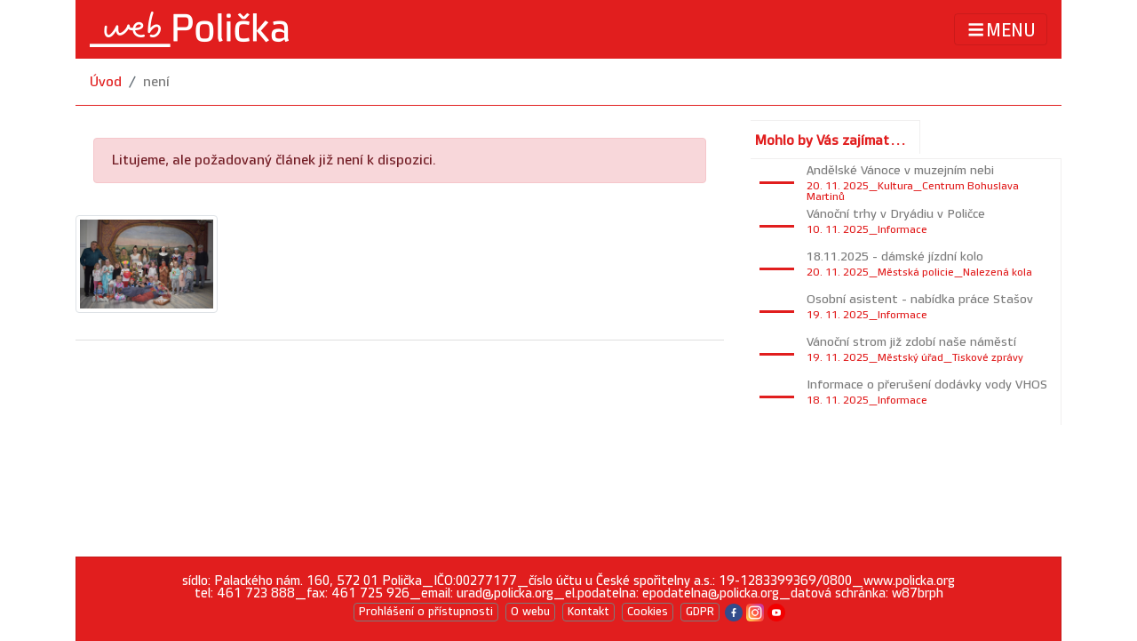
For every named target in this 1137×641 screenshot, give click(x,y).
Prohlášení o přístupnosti (426, 612)
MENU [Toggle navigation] (1001, 30)
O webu (530, 612)
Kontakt (588, 612)
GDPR (700, 612)
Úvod (106, 82)
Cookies (647, 612)
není (156, 82)
